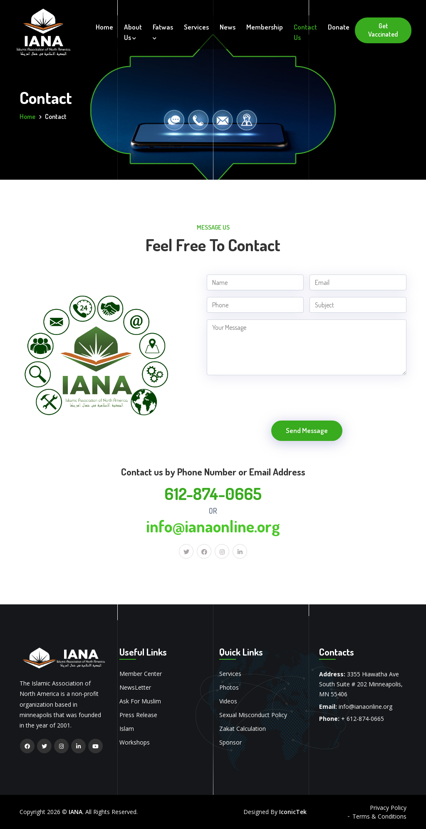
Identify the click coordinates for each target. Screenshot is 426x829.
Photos (229, 687)
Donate (338, 26)
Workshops (134, 742)
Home (104, 26)
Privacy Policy (388, 808)
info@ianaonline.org (213, 526)
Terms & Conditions (379, 816)
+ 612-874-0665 (362, 719)
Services (196, 26)
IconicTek (293, 812)
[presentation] (270, 400)
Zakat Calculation (242, 728)
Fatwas (163, 31)
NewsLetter (135, 687)
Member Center (140, 674)
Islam (126, 728)
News (227, 26)
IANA (75, 812)
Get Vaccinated (383, 30)
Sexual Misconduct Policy (253, 715)
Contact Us (305, 32)
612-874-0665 (213, 493)
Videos (228, 701)
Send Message (307, 430)
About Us (133, 32)
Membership (264, 26)
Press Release (138, 715)
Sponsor (230, 742)
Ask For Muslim (140, 701)
